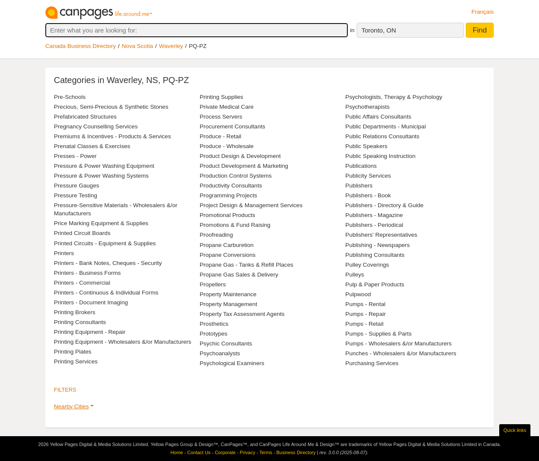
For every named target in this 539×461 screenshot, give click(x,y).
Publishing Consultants (374, 255)
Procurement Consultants (232, 126)
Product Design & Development (240, 156)
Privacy (247, 452)
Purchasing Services (371, 363)
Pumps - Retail (364, 324)
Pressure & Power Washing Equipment (104, 166)
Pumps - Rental (365, 304)
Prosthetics (214, 324)
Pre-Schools (70, 97)
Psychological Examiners (232, 363)
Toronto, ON (378, 30)
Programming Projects (228, 195)
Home (177, 452)
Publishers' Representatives (381, 235)
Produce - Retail (220, 136)
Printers (64, 253)
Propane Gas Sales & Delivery (239, 274)
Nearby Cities (71, 406)
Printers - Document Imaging (91, 302)
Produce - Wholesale (227, 146)
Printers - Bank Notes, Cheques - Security (108, 263)
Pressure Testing (75, 195)
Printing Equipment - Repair (89, 332)
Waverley (171, 46)
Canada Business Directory (80, 46)
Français (482, 12)
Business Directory (296, 452)
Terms (265, 452)
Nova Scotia (137, 46)
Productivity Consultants (231, 185)
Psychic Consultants (226, 343)
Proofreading (216, 235)
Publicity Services (368, 176)
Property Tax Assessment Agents (242, 314)
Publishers (358, 185)
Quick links (514, 430)
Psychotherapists (367, 107)
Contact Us (198, 452)
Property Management (229, 304)
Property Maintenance (228, 294)
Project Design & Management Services (251, 205)
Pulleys (354, 274)
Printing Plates (73, 351)
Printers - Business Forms (87, 273)
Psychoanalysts (220, 353)
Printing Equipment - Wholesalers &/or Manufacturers (122, 342)
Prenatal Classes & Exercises (92, 146)
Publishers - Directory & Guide (384, 205)
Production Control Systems (236, 176)
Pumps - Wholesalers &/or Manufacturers (398, 343)
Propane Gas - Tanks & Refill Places (246, 265)
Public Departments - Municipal (385, 126)
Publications (360, 166)
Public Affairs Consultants (378, 116)
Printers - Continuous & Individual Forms (106, 292)
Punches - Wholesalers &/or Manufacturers (400, 353)
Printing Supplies (221, 97)
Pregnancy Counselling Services (96, 126)
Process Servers (221, 116)
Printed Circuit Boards (82, 233)
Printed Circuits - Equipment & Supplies (105, 243)
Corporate (225, 452)
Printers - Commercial (82, 283)
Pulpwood (358, 294)
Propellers (213, 284)
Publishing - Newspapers (377, 245)
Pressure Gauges (76, 185)
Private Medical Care (227, 107)
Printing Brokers (74, 312)
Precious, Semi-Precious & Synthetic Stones (111, 107)
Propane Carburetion (227, 245)
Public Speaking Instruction (380, 156)
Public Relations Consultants (382, 136)
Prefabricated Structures (85, 116)
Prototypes (214, 333)
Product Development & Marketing (244, 166)
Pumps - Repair (365, 314)
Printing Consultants (80, 322)
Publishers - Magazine (374, 215)
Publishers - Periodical (374, 225)
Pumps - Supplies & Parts (378, 333)
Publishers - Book (368, 195)
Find (480, 30)
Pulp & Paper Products (374, 284)
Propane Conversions (228, 255)
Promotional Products (227, 215)
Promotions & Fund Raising (235, 225)
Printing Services (76, 361)
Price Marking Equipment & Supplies (101, 223)
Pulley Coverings (367, 265)
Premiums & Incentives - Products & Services (112, 136)
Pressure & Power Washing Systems (101, 176)
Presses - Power (75, 156)
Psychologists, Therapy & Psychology (393, 97)
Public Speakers (366, 146)
